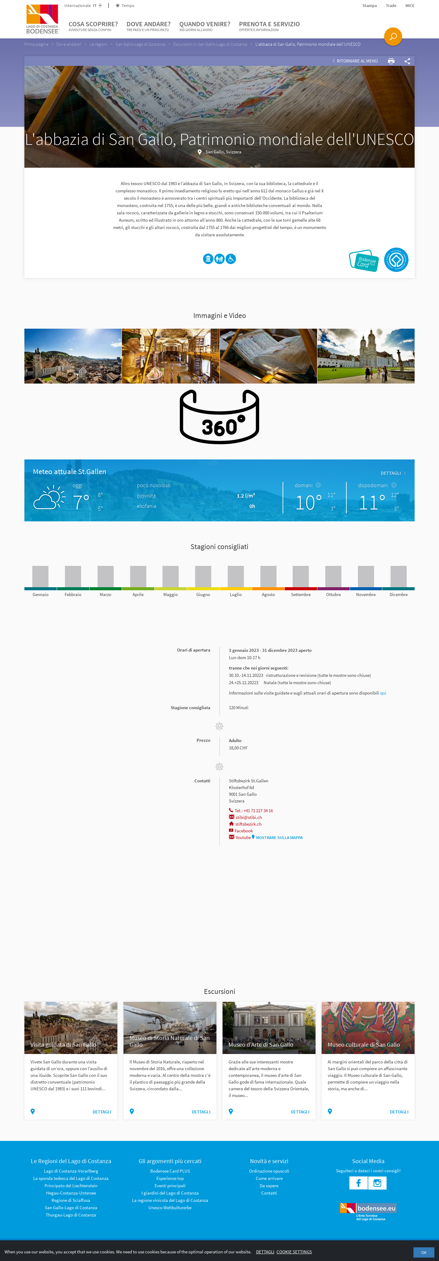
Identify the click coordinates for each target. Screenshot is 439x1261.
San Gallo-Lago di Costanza (71, 1207)
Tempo (125, 5)
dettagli (393, 473)
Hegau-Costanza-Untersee (71, 1193)
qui (383, 693)
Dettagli (265, 1252)
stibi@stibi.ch (245, 817)
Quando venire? (204, 26)
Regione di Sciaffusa (71, 1200)
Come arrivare (269, 1178)
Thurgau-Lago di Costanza (71, 1215)
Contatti (269, 1193)
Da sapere (269, 1185)
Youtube (240, 837)
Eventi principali (170, 1185)
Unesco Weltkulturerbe (169, 1207)
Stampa (369, 5)
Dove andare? (149, 26)
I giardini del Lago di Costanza (170, 1193)
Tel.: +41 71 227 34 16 (251, 810)
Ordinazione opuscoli (269, 1171)
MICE (410, 5)
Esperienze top (170, 1178)
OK (424, 1252)
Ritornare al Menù (355, 61)
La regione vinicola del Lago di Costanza (170, 1200)
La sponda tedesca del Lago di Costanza (71, 1178)
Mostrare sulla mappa (277, 837)
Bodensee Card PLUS (170, 1171)
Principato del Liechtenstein (71, 1185)
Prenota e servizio (269, 26)
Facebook (241, 831)
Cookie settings (294, 1252)
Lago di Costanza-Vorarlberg (71, 1171)
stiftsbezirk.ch (245, 824)
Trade (391, 5)
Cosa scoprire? (93, 26)
